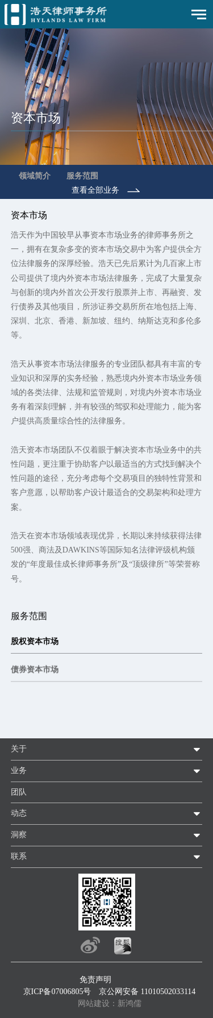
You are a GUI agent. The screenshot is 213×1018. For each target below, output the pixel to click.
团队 (19, 792)
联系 (19, 856)
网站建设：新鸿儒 (109, 1003)
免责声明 (95, 979)
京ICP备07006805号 (57, 991)
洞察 (19, 834)
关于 (19, 749)
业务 (19, 770)
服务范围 (82, 176)
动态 (19, 813)
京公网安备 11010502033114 (147, 991)
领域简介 (35, 176)
